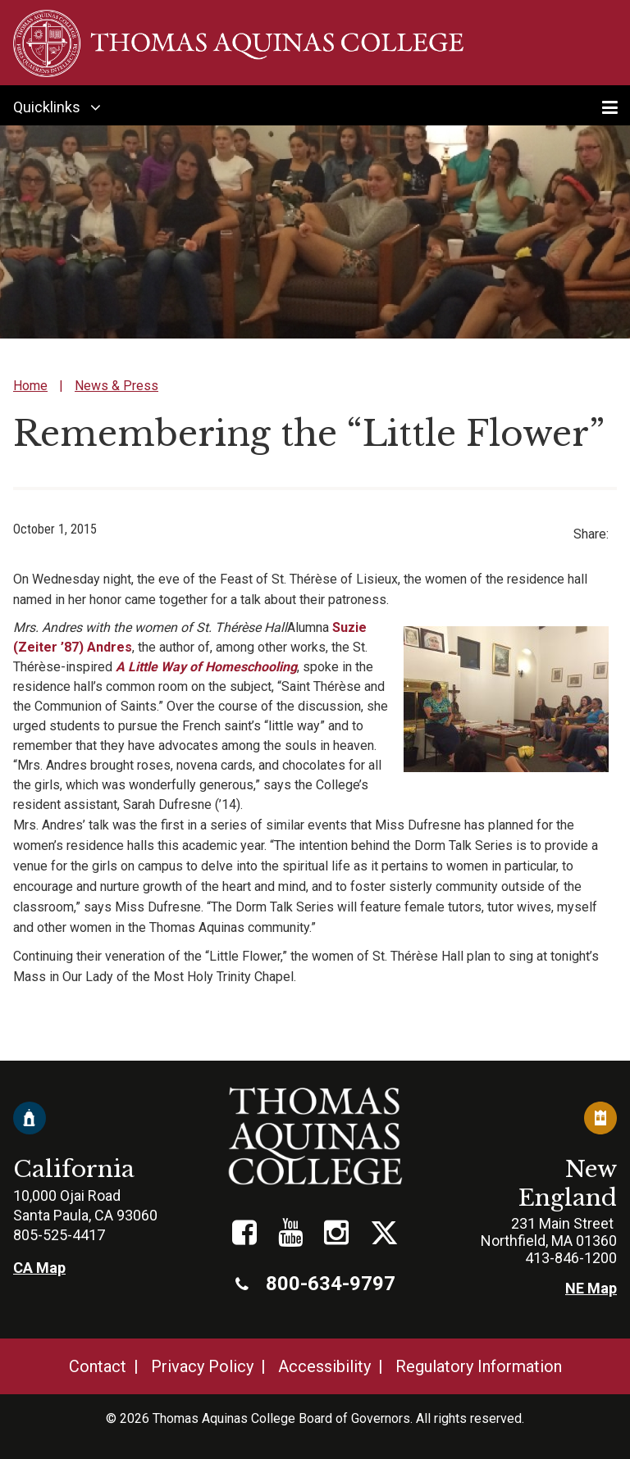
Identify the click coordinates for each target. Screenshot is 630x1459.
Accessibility (324, 1366)
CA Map (39, 1267)
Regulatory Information (478, 1366)
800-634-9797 (315, 1283)
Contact (97, 1366)
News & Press (116, 385)
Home (30, 385)
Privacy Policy (202, 1366)
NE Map (591, 1288)
